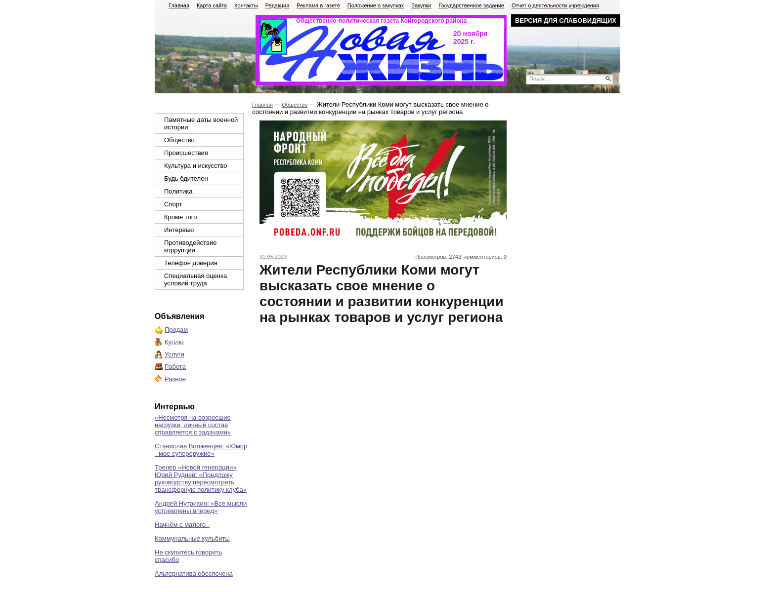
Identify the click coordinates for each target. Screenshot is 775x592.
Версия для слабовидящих (565, 20)
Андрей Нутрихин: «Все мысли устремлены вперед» (201, 507)
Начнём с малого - (182, 524)
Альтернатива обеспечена (194, 573)
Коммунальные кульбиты (192, 538)
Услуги (174, 354)
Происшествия (186, 153)
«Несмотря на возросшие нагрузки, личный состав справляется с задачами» (193, 425)
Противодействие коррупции (190, 246)
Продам (176, 329)
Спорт (173, 204)
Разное (175, 379)
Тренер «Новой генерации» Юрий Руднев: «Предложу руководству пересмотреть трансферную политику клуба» (201, 478)
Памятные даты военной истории (201, 123)
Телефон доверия (190, 263)
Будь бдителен (186, 178)
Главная (262, 105)
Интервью (179, 230)
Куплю (174, 342)
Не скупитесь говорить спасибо (188, 556)
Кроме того (180, 217)
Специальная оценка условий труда (195, 279)
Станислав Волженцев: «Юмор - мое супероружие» (201, 449)
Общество (179, 140)
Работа (175, 366)
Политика (178, 191)
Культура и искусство (195, 165)
